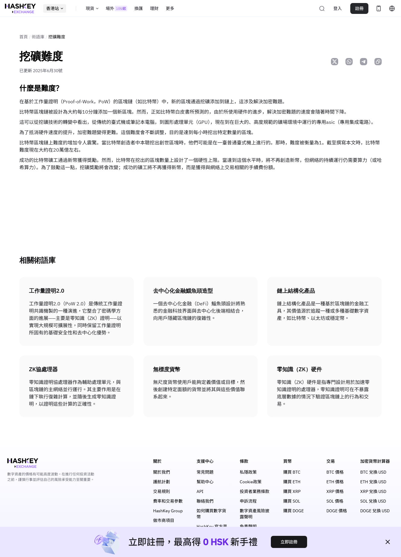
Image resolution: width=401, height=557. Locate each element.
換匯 (138, 8)
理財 (154, 8)
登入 (337, 8)
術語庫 (38, 37)
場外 (116, 8)
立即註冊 (289, 542)
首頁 (23, 37)
